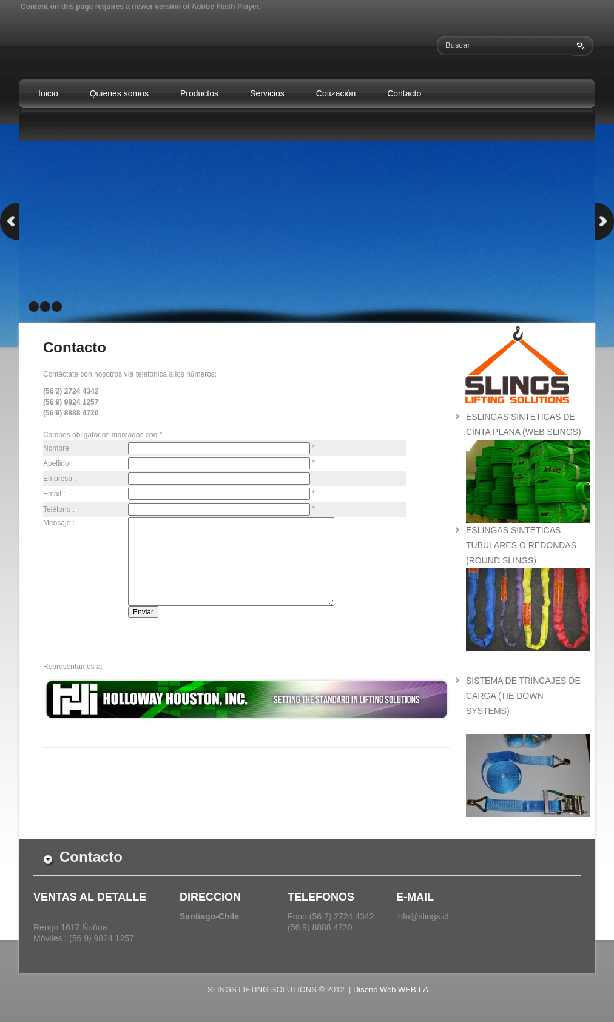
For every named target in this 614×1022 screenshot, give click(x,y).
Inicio (48, 93)
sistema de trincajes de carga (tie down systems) (523, 696)
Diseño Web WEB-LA (390, 989)
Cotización (336, 93)
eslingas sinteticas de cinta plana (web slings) (528, 432)
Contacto (404, 93)
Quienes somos (119, 93)
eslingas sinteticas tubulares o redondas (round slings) (521, 545)
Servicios (267, 93)
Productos (199, 93)
